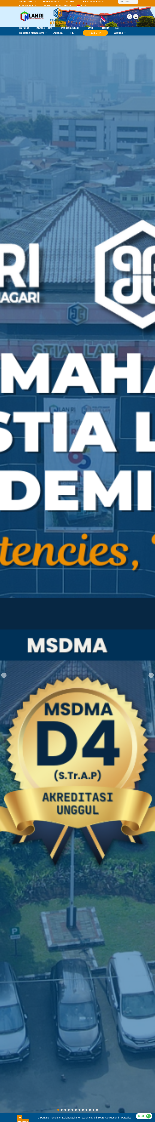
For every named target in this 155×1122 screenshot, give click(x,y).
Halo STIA (95, 32)
